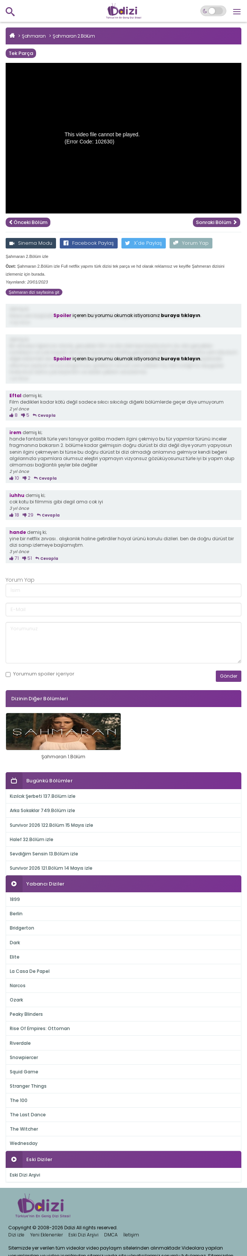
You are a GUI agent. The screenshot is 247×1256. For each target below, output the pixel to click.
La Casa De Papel (30, 971)
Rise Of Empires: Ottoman (40, 1028)
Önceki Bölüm (28, 222)
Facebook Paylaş (89, 243)
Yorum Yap (191, 243)
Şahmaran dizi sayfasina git (34, 292)
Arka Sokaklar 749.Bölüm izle (42, 810)
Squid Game (24, 1072)
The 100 (18, 1100)
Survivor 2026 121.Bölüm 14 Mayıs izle (51, 868)
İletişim (131, 1235)
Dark (15, 942)
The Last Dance (28, 1114)
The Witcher (24, 1129)
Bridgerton (22, 928)
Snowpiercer (24, 1057)
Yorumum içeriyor (40, 674)
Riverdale (20, 1043)
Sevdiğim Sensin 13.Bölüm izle (44, 854)
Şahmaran (33, 36)
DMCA (111, 1235)
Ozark (16, 1000)
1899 (15, 899)
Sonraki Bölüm (216, 222)
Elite (15, 957)
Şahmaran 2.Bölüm (74, 36)
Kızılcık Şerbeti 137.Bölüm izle (43, 796)
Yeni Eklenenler (46, 1235)
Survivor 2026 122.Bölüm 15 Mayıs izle (51, 825)
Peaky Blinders (26, 1014)
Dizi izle (16, 1235)
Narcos (18, 985)
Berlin (16, 913)
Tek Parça (21, 53)
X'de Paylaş (143, 243)
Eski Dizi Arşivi (25, 1175)
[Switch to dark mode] (213, 11)
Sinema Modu (30, 243)
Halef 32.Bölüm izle (31, 839)
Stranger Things (28, 1086)
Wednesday (24, 1143)
